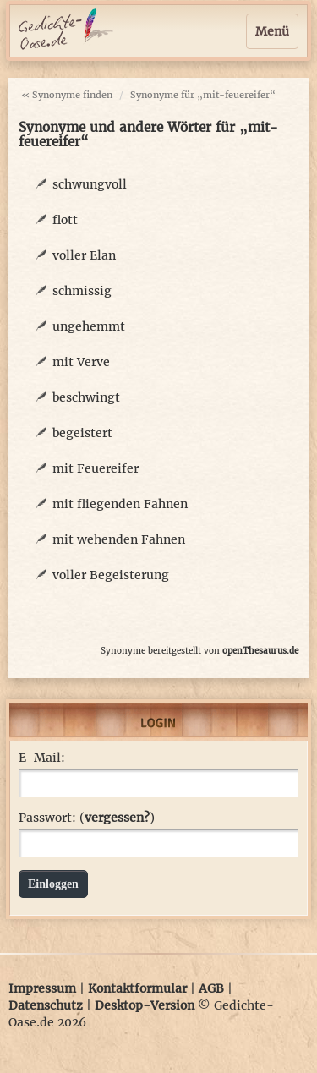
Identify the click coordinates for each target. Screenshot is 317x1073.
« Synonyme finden (66, 95)
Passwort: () (87, 817)
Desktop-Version (144, 1005)
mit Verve (81, 362)
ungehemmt (88, 326)
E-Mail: (42, 757)
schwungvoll (89, 184)
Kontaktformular (137, 988)
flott (65, 219)
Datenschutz (45, 1005)
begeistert (82, 433)
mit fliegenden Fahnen (120, 504)
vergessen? (117, 817)
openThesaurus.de (260, 650)
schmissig (82, 290)
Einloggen (53, 884)
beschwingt (86, 397)
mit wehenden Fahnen (118, 539)
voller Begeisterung (110, 575)
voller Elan (84, 255)
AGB (211, 988)
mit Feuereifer (95, 468)
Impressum (42, 988)
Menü (272, 31)
